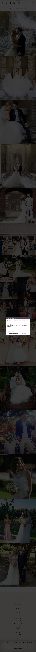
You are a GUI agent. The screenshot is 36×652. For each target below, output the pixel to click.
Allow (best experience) (18, 332)
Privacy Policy (19, 327)
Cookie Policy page (10, 329)
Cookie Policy (25, 327)
